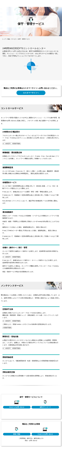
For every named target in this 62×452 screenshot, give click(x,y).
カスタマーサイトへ (31, 93)
